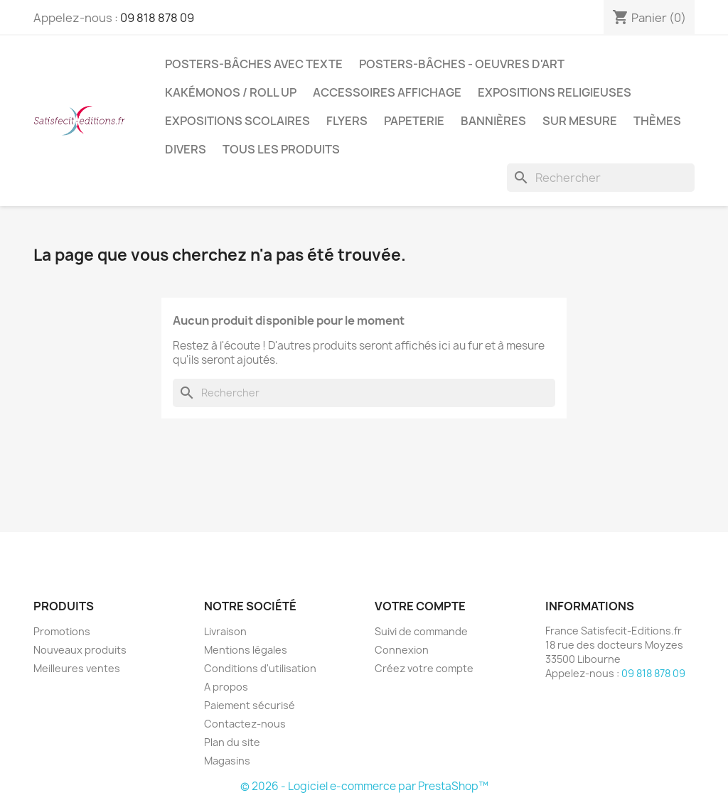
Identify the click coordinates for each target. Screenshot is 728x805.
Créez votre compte (424, 668)
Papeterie (414, 121)
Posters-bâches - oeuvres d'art (461, 64)
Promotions (61, 631)
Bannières (493, 121)
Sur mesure (579, 121)
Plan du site (232, 742)
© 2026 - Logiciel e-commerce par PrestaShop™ (364, 786)
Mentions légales (245, 650)
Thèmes (657, 121)
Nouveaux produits (80, 650)
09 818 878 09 (157, 18)
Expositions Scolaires (237, 121)
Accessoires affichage (387, 92)
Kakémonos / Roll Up (230, 92)
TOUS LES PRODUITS (281, 149)
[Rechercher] (601, 177)
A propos (226, 686)
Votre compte (420, 606)
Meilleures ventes (76, 668)
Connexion (402, 650)
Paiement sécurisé (249, 705)
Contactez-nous (245, 723)
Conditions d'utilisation (260, 668)
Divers (185, 149)
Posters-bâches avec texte (254, 64)
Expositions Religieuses (554, 92)
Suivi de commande (421, 631)
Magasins (227, 760)
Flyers (347, 121)
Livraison (225, 631)
